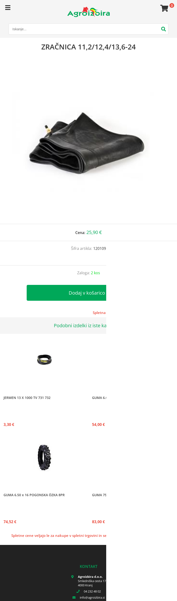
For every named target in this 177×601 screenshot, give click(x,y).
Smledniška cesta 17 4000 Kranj (92, 583)
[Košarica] (163, 8)
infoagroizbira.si (92, 597)
